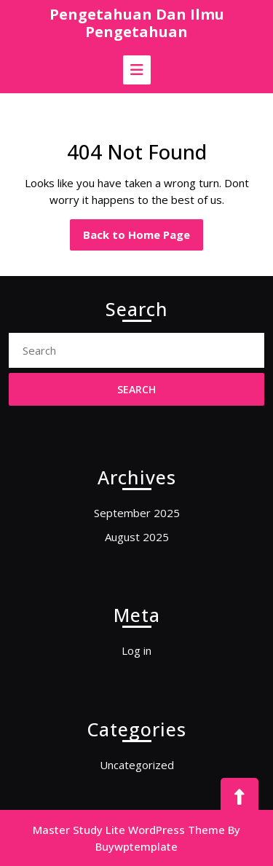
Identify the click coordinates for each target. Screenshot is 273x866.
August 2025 (137, 537)
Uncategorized (137, 764)
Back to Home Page (143, 238)
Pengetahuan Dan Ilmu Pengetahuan (137, 23)
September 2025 (137, 512)
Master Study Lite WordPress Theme (129, 829)
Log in (136, 650)
